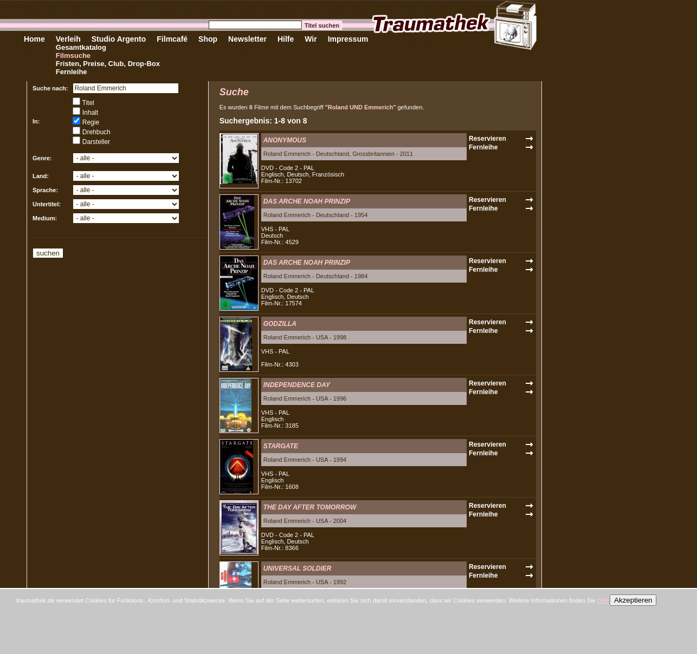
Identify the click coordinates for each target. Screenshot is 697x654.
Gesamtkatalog (81, 47)
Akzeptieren (633, 600)
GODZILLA (279, 324)
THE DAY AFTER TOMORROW (310, 507)
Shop (207, 39)
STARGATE (280, 446)
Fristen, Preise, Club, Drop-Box (108, 64)
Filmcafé (172, 39)
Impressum (348, 39)
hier (602, 600)
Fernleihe (71, 72)
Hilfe (285, 39)
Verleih (68, 39)
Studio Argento (119, 39)
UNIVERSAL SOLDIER (297, 568)
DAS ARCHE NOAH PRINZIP (306, 201)
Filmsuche (73, 55)
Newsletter (247, 39)
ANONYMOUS (284, 140)
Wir (311, 39)
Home (34, 39)
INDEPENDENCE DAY (296, 385)
